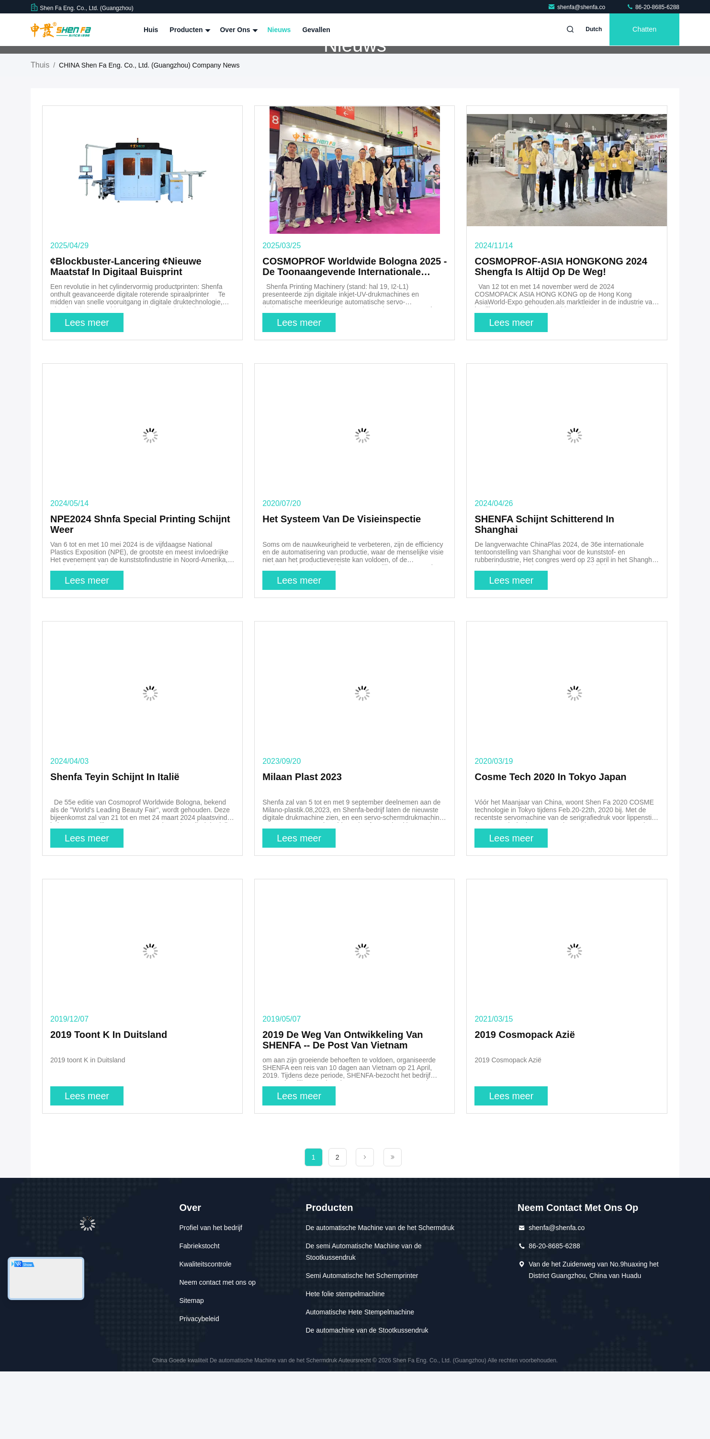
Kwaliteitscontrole (205, 1331)
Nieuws (279, 30)
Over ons (238, 30)
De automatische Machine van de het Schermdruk (380, 1295)
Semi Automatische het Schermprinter (362, 1343)
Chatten (643, 30)
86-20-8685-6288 (652, 7)
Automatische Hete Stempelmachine (360, 1379)
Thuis (40, 132)
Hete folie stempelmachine (345, 1361)
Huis (151, 30)
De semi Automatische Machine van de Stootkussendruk (364, 1319)
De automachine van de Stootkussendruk (367, 1398)
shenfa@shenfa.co (577, 7)
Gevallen (316, 30)
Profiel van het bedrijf (210, 1295)
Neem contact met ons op (217, 1350)
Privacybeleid (199, 1386)
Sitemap (191, 1368)
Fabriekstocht (199, 1313)
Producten (188, 30)
